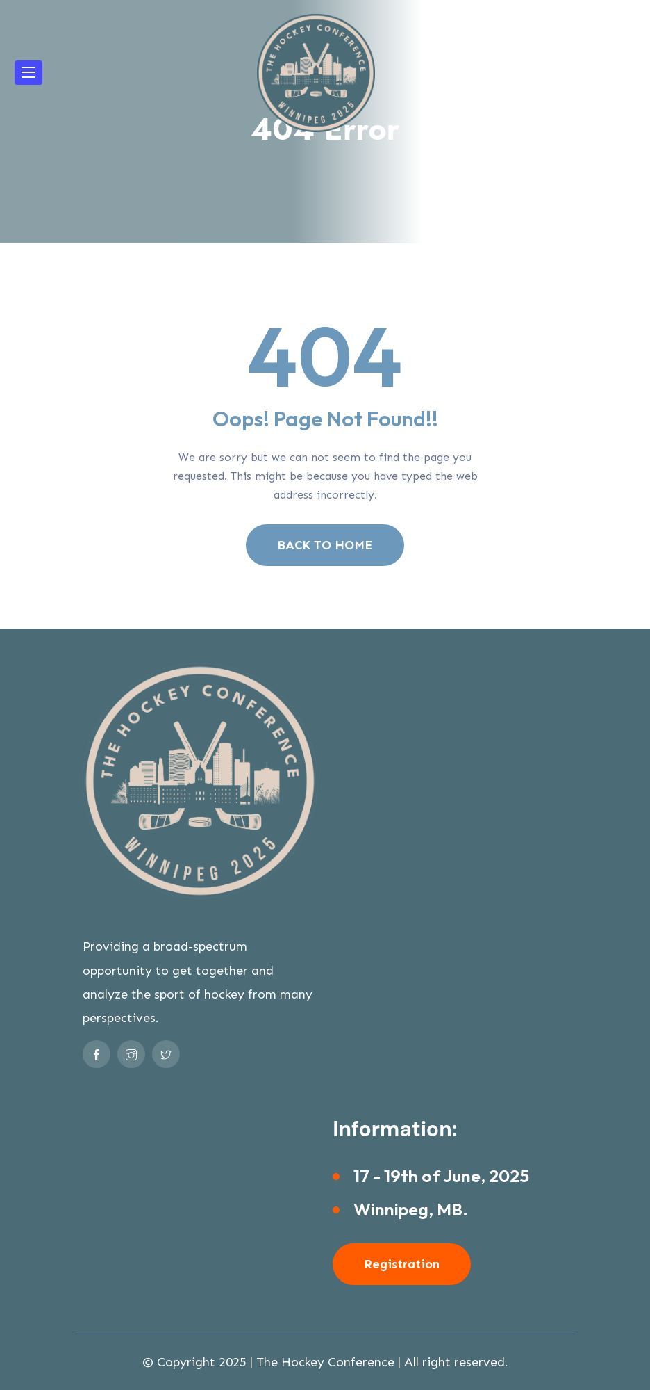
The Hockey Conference (325, 1362)
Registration (402, 1264)
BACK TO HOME (325, 545)
